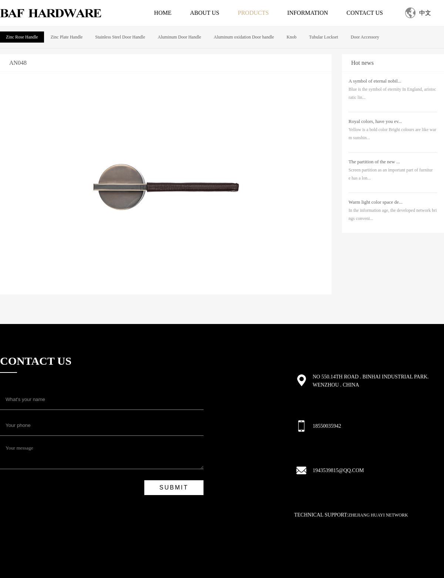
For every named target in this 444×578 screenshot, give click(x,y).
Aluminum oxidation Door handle (244, 37)
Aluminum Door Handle (179, 37)
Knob (292, 37)
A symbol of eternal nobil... (375, 81)
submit (173, 487)
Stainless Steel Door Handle (120, 37)
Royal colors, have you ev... (375, 121)
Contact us (365, 13)
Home (162, 13)
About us (204, 13)
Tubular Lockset (323, 37)
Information (307, 13)
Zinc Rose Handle (22, 37)
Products (253, 13)
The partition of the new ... (374, 161)
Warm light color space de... (376, 202)
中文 (425, 13)
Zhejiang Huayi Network (378, 515)
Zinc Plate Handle (67, 37)
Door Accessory (365, 37)
